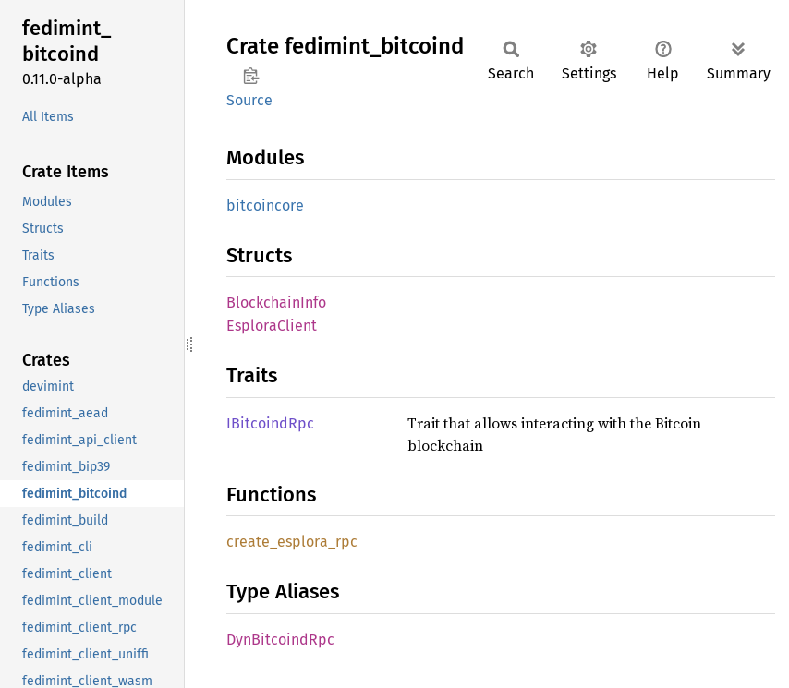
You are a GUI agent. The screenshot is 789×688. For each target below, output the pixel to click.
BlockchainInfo (276, 302)
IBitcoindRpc (270, 423)
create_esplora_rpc (292, 541)
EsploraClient (271, 325)
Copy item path (251, 75)
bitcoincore (265, 205)
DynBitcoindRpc (280, 639)
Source (249, 100)
